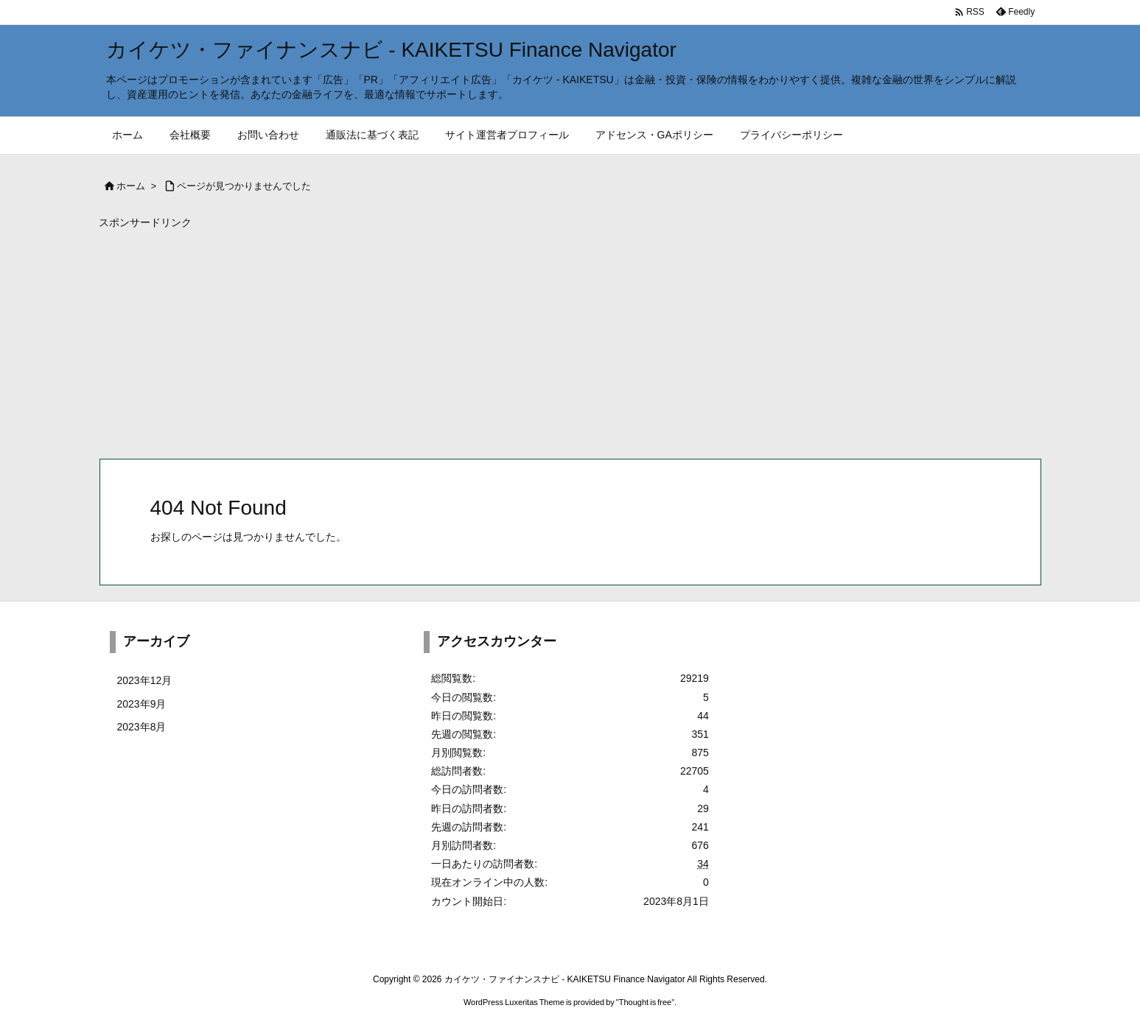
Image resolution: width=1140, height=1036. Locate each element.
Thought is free (645, 1002)
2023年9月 (142, 704)
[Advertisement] (541, 340)
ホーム (130, 185)
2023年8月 (142, 727)
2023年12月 (144, 680)
